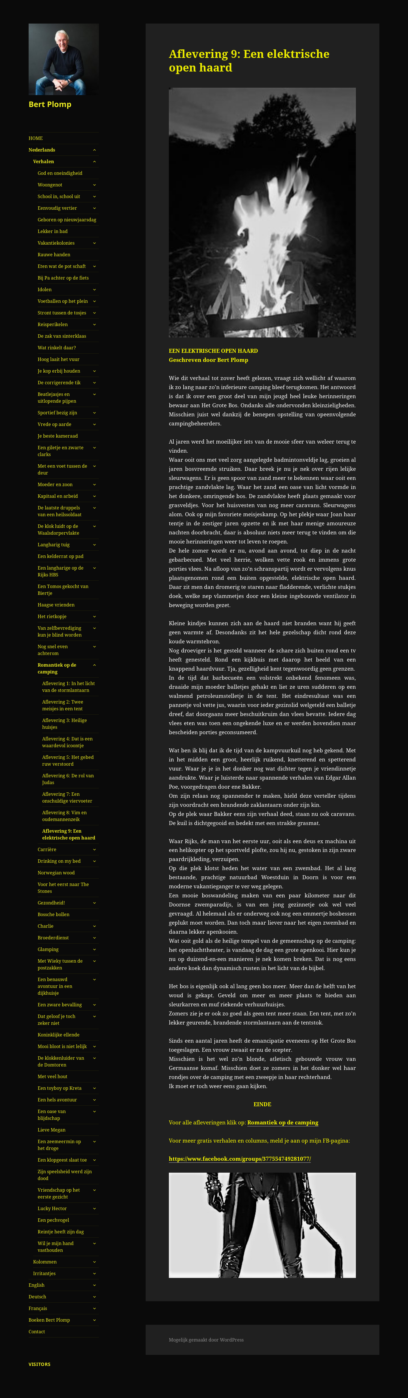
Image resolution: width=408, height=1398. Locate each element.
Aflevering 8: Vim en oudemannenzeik (64, 815)
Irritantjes (44, 1273)
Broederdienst (53, 938)
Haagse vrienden (56, 605)
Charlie (46, 926)
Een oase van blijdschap (52, 1114)
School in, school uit (59, 196)
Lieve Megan (51, 1130)
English (36, 1285)
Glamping (48, 949)
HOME (36, 138)
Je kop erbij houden (59, 371)
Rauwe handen (54, 254)
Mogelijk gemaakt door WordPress (206, 1340)
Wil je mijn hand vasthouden (56, 1246)
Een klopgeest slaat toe (62, 1160)
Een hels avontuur (57, 1100)
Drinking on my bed (59, 861)
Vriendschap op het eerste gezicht (59, 1193)
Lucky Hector (52, 1208)
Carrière (47, 849)
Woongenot (50, 185)
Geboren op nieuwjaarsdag (67, 220)
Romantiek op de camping (57, 668)
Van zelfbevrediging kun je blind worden (60, 631)
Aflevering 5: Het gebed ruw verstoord (68, 760)
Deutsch (37, 1297)
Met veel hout (52, 1076)
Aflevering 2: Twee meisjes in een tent (62, 705)
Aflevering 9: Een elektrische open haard (68, 834)
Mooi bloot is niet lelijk (62, 1046)
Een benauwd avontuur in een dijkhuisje (55, 986)
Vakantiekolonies (56, 243)
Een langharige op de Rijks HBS (61, 571)
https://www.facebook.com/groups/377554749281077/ (240, 1158)
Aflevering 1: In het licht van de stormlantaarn (68, 686)
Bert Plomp (50, 104)
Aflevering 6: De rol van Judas (68, 779)
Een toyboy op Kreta (60, 1088)
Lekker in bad (53, 231)
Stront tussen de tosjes (62, 313)
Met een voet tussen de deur (62, 469)
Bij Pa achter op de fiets (63, 278)
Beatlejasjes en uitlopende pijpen (57, 397)
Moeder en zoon (55, 484)
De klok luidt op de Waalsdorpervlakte (58, 529)
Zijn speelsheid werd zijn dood (65, 1174)
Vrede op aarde (54, 424)
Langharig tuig (54, 544)
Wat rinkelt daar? (57, 348)
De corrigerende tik (59, 382)
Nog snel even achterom (53, 649)
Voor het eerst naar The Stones (63, 887)
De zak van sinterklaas (62, 336)
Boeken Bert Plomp (49, 1320)
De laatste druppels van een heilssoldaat (60, 511)
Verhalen (43, 161)
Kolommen (45, 1262)
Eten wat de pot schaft (62, 266)
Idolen (45, 289)
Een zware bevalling (60, 1005)
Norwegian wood (56, 873)
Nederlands (42, 150)
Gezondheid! (51, 903)
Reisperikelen (53, 324)
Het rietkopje (52, 616)
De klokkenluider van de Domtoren (61, 1061)
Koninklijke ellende (59, 1035)
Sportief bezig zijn (57, 413)
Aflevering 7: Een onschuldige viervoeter (67, 797)
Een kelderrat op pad (61, 556)
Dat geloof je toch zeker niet (56, 1019)
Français (38, 1308)
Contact (37, 1331)
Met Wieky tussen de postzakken (60, 964)
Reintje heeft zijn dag (61, 1232)
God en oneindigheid (60, 173)
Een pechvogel (53, 1220)
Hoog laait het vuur (59, 359)
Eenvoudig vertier (57, 208)
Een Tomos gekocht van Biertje (63, 589)
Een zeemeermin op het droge (59, 1144)
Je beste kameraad (58, 436)
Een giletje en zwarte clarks (61, 450)
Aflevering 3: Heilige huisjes (64, 723)
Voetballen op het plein (63, 301)
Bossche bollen (53, 914)
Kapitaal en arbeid (58, 496)
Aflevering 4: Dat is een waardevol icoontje (67, 742)
